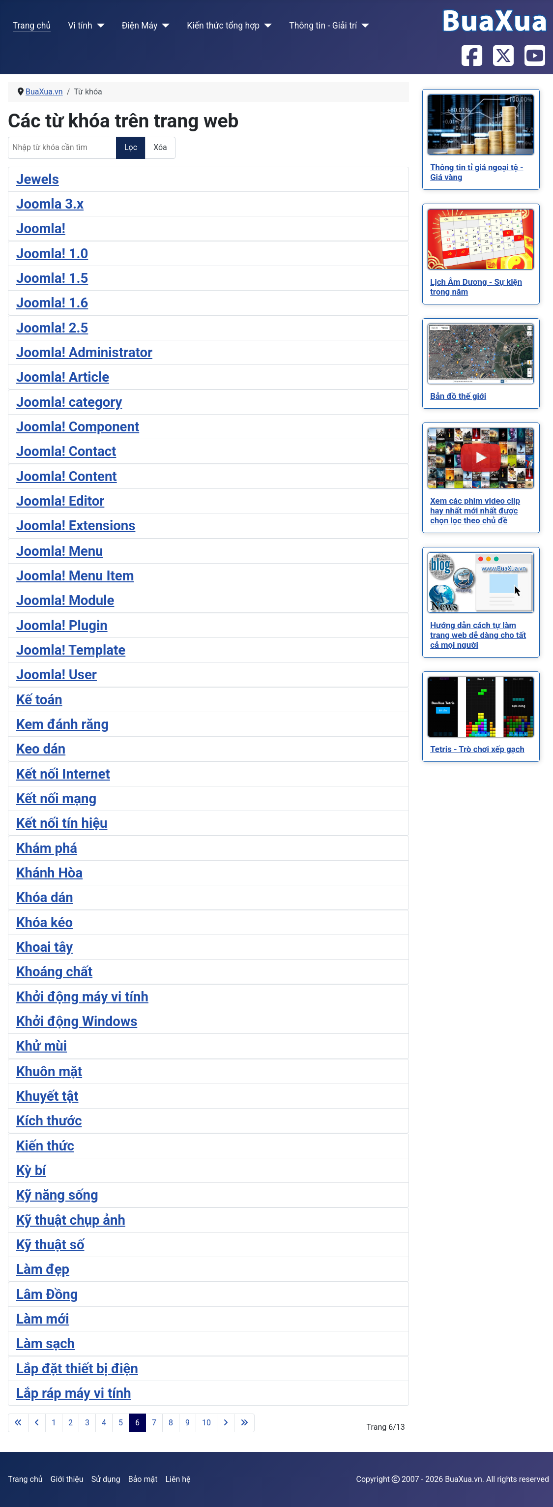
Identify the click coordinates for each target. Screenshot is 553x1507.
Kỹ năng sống (57, 1195)
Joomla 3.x (50, 204)
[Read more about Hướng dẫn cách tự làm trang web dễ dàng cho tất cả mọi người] (480, 582)
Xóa (160, 147)
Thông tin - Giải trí (323, 25)
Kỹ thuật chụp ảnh (70, 1220)
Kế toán (39, 700)
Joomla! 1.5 (52, 278)
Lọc (130, 147)
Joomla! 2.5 (52, 328)
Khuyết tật (47, 1096)
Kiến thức (45, 1146)
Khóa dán (44, 897)
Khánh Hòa (49, 873)
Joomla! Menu (59, 551)
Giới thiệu (67, 1479)
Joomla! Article (62, 377)
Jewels (37, 179)
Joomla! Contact (66, 451)
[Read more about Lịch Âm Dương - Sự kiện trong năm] (480, 239)
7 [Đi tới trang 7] (154, 1422)
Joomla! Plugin (62, 625)
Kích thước (49, 1121)
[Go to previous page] (37, 1423)
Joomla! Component (77, 427)
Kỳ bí (31, 1170)
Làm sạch (45, 1343)
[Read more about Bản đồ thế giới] (480, 354)
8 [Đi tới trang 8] (171, 1422)
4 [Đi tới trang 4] (104, 1422)
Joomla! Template (70, 650)
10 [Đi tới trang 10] (206, 1422)
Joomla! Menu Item (75, 576)
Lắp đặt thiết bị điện (77, 1368)
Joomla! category (69, 402)
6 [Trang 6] (137, 1422)
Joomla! (40, 228)
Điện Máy (140, 25)
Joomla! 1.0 (52, 253)
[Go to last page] (244, 1423)
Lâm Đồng (47, 1294)
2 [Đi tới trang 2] (70, 1422)
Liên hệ (177, 1479)
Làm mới (42, 1319)
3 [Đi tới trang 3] (87, 1422)
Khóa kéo (44, 922)
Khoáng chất (54, 972)
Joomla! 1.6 (52, 303)
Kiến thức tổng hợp (223, 25)
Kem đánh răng (62, 724)
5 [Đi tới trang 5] (120, 1422)
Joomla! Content (66, 476)
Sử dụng (105, 1479)
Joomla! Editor (60, 501)
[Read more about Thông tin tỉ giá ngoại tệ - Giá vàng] (480, 124)
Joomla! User (56, 674)
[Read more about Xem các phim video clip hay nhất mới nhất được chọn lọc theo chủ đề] (480, 458)
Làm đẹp (42, 1269)
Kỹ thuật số (50, 1244)
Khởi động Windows (76, 1021)
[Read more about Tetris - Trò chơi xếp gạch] (480, 707)
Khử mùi (41, 1046)
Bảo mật (143, 1479)
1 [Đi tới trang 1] (54, 1422)
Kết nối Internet (63, 774)
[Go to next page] (225, 1423)
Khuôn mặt (49, 1071)
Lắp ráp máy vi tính (73, 1393)
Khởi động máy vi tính (82, 997)
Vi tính (80, 25)
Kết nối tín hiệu (61, 823)
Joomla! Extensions (75, 525)
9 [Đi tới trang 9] (187, 1422)
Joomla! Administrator (84, 352)
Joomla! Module (65, 600)
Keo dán (40, 749)
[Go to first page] (18, 1423)
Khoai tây (44, 947)
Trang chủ (32, 25)
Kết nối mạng (56, 798)
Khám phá (46, 848)
